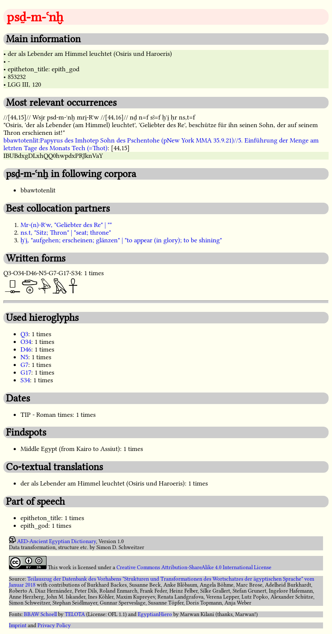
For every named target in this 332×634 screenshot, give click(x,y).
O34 (25, 342)
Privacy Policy (54, 625)
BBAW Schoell (40, 614)
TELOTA (75, 614)
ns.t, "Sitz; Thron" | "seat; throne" (65, 232)
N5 (24, 357)
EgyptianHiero (155, 614)
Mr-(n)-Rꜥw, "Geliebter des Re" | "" (66, 225)
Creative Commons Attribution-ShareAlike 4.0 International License (193, 567)
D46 (25, 349)
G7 (24, 365)
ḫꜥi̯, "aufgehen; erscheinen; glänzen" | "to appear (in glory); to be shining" (121, 240)
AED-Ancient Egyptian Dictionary (56, 541)
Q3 (24, 334)
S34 (25, 380)
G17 (25, 372)
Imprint (17, 625)
